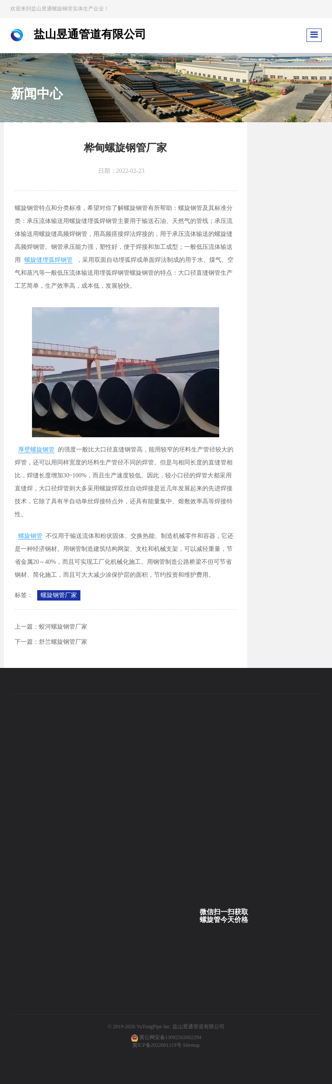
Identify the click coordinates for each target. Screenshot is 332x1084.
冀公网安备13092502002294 (170, 1037)
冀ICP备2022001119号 (157, 1045)
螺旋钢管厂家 (59, 595)
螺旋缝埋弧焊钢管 (48, 260)
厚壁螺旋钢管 (36, 449)
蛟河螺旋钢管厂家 (63, 626)
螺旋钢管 (30, 536)
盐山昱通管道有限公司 (198, 1027)
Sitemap (191, 1045)
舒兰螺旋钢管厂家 (63, 642)
